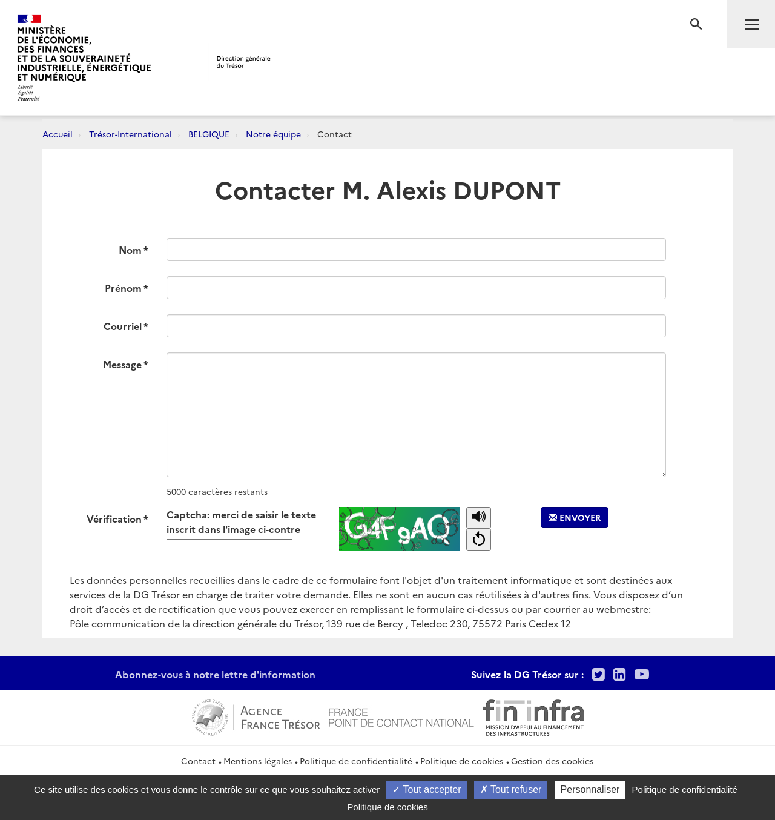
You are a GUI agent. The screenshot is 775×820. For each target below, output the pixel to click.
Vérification (114, 518)
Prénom (123, 287)
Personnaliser (590, 789)
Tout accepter (426, 789)
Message (122, 364)
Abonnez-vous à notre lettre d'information (215, 674)
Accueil (57, 134)
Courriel (123, 325)
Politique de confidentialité (356, 761)
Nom (130, 249)
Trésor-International (130, 134)
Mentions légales (257, 761)
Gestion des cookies (552, 761)
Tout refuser (511, 789)
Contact (198, 761)
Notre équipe (273, 134)
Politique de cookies (461, 761)
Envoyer (575, 517)
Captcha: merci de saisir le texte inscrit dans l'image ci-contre (241, 521)
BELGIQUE (208, 134)
